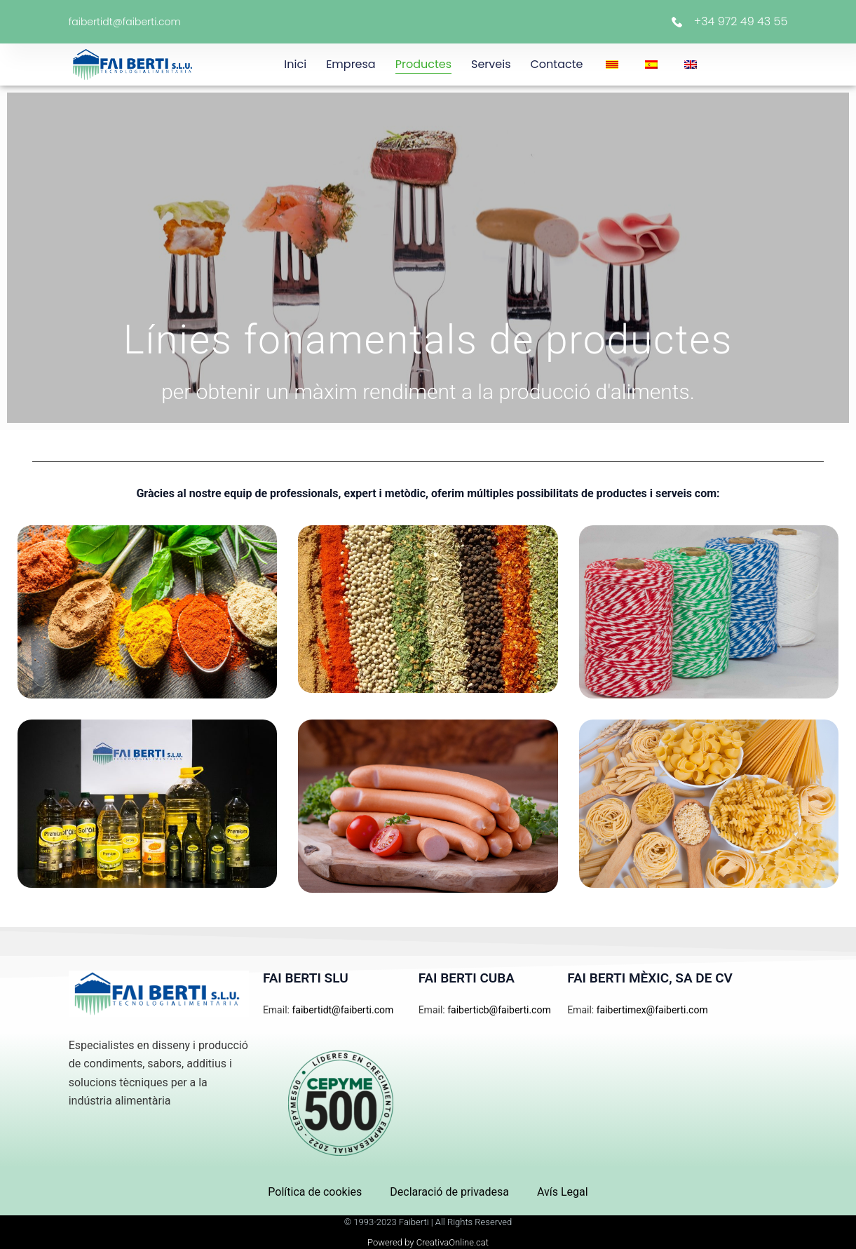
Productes (423, 64)
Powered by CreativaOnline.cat (428, 1242)
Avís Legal (562, 1192)
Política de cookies (315, 1192)
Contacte (557, 64)
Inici (295, 64)
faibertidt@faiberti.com (125, 22)
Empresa (351, 64)
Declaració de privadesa (449, 1192)
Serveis (490, 64)
